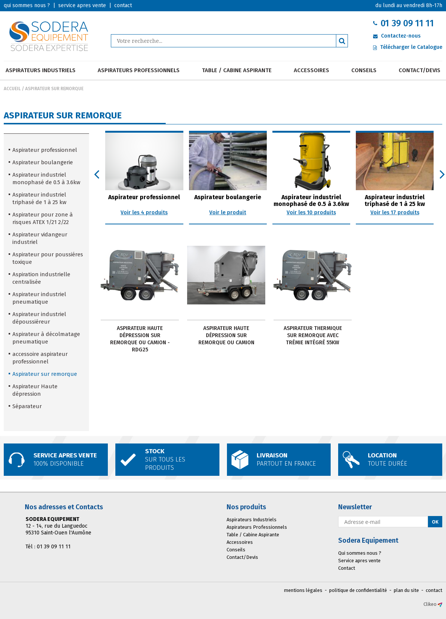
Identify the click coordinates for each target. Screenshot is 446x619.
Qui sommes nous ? (359, 553)
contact (434, 590)
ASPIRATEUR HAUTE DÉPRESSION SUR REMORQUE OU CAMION (226, 335)
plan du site (406, 590)
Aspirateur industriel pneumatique (39, 298)
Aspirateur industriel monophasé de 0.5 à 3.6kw (46, 178)
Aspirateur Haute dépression (34, 390)
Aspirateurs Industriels (41, 70)
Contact (346, 568)
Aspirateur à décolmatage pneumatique (46, 338)
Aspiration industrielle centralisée (41, 278)
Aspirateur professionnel (44, 150)
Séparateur (27, 406)
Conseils (363, 70)
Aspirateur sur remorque (54, 88)
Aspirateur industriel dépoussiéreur (39, 318)
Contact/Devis (419, 70)
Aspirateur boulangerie (42, 162)
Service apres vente (359, 560)
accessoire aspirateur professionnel (40, 358)
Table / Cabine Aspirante (237, 70)
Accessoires (311, 70)
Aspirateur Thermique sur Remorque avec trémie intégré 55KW (313, 335)
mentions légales (303, 590)
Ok (435, 522)
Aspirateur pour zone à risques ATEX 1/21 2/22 (42, 218)
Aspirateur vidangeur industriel (39, 238)
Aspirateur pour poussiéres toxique (47, 258)
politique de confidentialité (358, 590)
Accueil (12, 88)
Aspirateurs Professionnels (139, 70)
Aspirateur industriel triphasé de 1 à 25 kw (39, 198)
